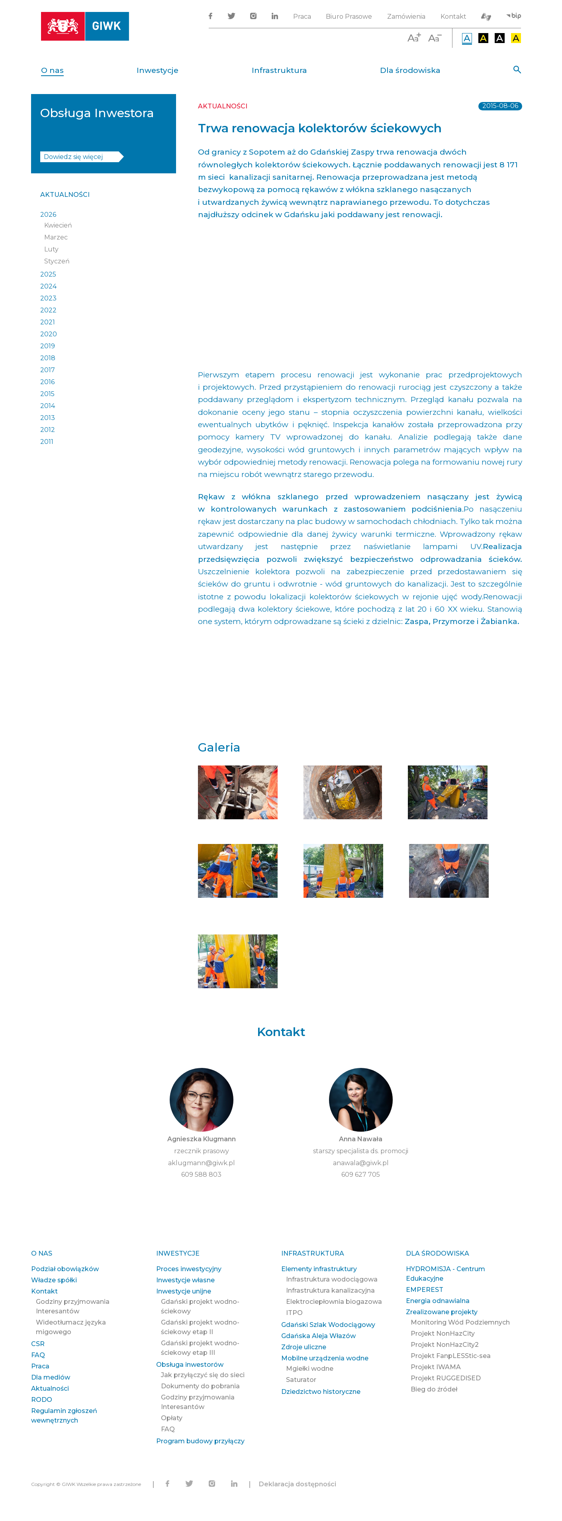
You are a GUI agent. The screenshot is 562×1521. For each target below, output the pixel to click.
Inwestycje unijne (183, 1291)
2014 (47, 406)
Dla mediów (50, 1377)
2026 (48, 214)
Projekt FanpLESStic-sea (451, 1356)
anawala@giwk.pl (361, 1163)
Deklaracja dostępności (297, 1484)
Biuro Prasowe (349, 16)
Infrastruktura (279, 70)
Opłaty (171, 1418)
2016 (47, 382)
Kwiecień (58, 225)
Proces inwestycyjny (188, 1269)
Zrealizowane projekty (442, 1312)
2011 (46, 442)
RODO (41, 1399)
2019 (47, 346)
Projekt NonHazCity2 (445, 1344)
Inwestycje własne (185, 1280)
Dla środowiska (410, 70)
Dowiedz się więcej (73, 157)
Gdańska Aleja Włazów (318, 1336)
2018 (47, 358)
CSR (38, 1344)
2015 (47, 394)
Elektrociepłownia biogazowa (334, 1301)
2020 (48, 334)
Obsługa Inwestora (97, 113)
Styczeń (57, 261)
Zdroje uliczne (303, 1347)
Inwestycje (157, 70)
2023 (48, 298)
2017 (47, 370)
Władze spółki (54, 1280)
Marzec (56, 237)
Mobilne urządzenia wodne (324, 1358)
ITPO (294, 1313)
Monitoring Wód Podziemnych (460, 1322)
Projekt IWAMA (436, 1367)
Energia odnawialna (438, 1301)
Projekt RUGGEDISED (446, 1378)
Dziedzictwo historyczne (320, 1391)
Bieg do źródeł (434, 1389)
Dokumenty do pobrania (200, 1386)
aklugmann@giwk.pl (201, 1163)
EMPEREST (424, 1289)
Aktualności (65, 194)
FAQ (38, 1355)
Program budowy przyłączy (200, 1441)
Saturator (301, 1380)
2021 (47, 322)
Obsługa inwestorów (189, 1364)
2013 (47, 418)
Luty (51, 249)
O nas (52, 70)
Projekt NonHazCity (443, 1333)
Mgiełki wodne (309, 1368)
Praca (302, 16)
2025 (48, 274)
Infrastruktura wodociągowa (332, 1279)
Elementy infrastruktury (319, 1269)
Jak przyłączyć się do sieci (203, 1375)
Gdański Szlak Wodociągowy (328, 1325)
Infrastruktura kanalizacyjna (330, 1290)
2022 (48, 310)
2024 (48, 286)
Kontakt (453, 16)
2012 (47, 430)
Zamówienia (406, 16)
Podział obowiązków (65, 1269)
